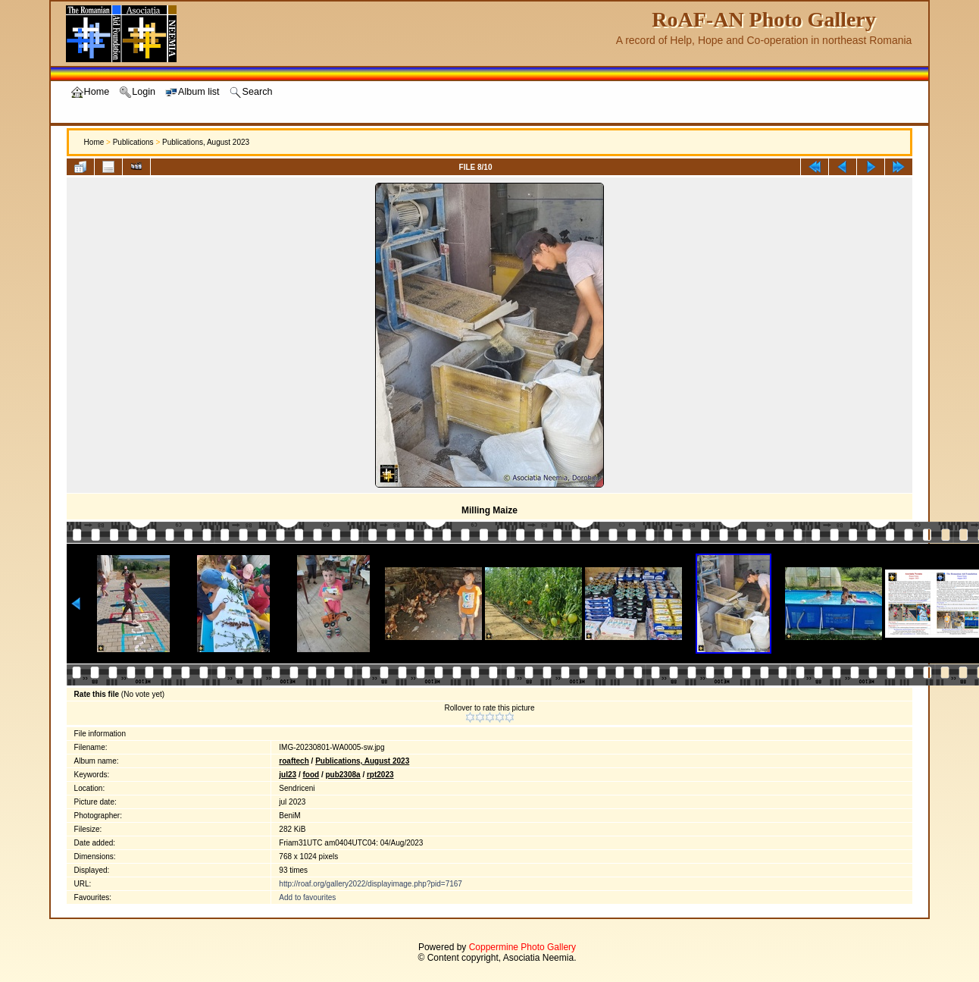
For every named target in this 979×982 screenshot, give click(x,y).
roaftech (293, 761)
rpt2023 (380, 774)
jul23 (287, 774)
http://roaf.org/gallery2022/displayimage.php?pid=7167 (370, 884)
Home (94, 142)
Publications (133, 142)
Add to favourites (307, 897)
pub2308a (342, 774)
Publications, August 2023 (205, 142)
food (310, 774)
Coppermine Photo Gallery (522, 947)
